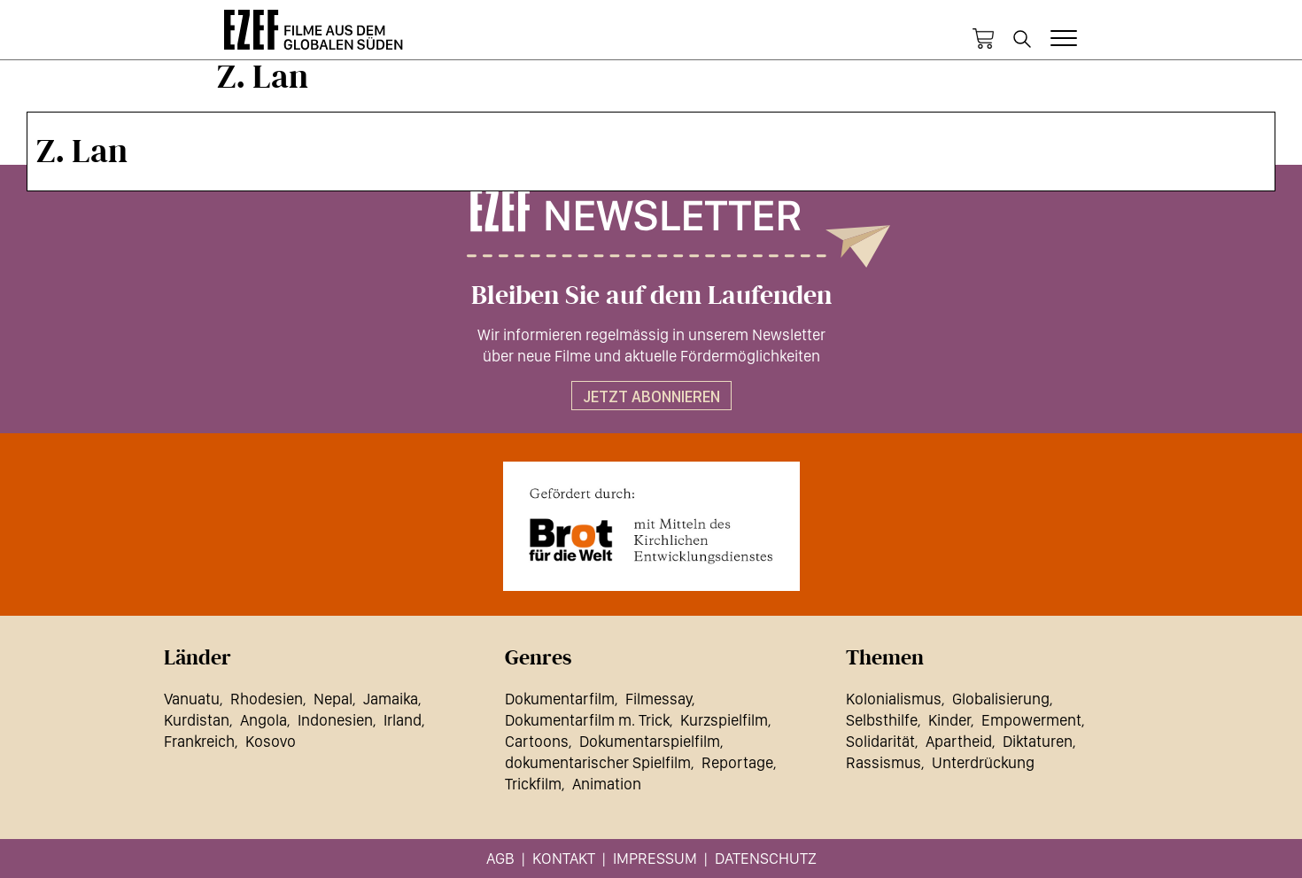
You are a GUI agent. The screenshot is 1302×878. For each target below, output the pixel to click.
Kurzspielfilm (724, 720)
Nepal (333, 698)
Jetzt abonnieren (651, 396)
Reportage (737, 762)
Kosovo (270, 741)
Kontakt (563, 858)
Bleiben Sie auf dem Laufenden (651, 296)
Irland (403, 720)
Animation (606, 783)
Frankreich (199, 741)
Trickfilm (533, 783)
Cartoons (537, 741)
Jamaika (390, 698)
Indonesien (335, 720)
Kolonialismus (894, 698)
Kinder (949, 720)
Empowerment (1031, 720)
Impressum (655, 858)
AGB (500, 858)
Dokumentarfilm (560, 698)
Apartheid (959, 741)
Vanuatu (192, 698)
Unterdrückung (983, 762)
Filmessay (658, 698)
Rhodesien (266, 698)
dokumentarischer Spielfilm (598, 762)
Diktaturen (1038, 741)
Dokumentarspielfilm (649, 741)
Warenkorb (983, 39)
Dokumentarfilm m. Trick (587, 720)
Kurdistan (196, 720)
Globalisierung (1001, 698)
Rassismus (883, 762)
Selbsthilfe (882, 720)
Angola (263, 720)
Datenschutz (766, 858)
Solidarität (880, 741)
